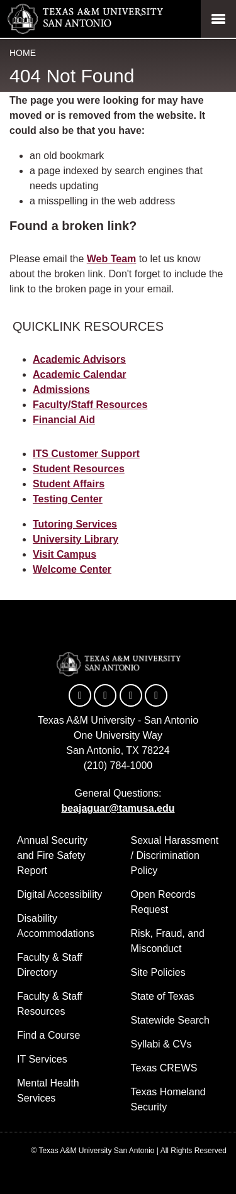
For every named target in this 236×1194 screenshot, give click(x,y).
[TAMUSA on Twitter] (105, 695)
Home (22, 53)
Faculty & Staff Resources (49, 1004)
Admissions (61, 389)
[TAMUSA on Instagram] (156, 695)
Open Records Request (163, 902)
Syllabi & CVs (161, 1044)
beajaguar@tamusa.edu (117, 808)
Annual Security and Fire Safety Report (52, 855)
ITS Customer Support (86, 453)
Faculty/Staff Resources (90, 404)
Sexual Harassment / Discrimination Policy (175, 855)
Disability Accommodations (55, 926)
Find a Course (49, 1035)
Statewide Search (170, 1020)
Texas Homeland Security (168, 1099)
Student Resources (79, 468)
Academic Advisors (79, 359)
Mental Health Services (48, 1090)
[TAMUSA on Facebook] (80, 695)
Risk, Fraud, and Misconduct (168, 941)
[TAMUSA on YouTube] (131, 695)
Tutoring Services (75, 524)
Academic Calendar (79, 374)
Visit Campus (64, 554)
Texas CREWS (164, 1068)
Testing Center (68, 499)
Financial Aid (64, 419)
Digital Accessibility (59, 894)
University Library (75, 539)
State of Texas (162, 996)
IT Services (42, 1059)
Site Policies (158, 972)
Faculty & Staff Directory (49, 965)
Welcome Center (72, 569)
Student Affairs (68, 483)
